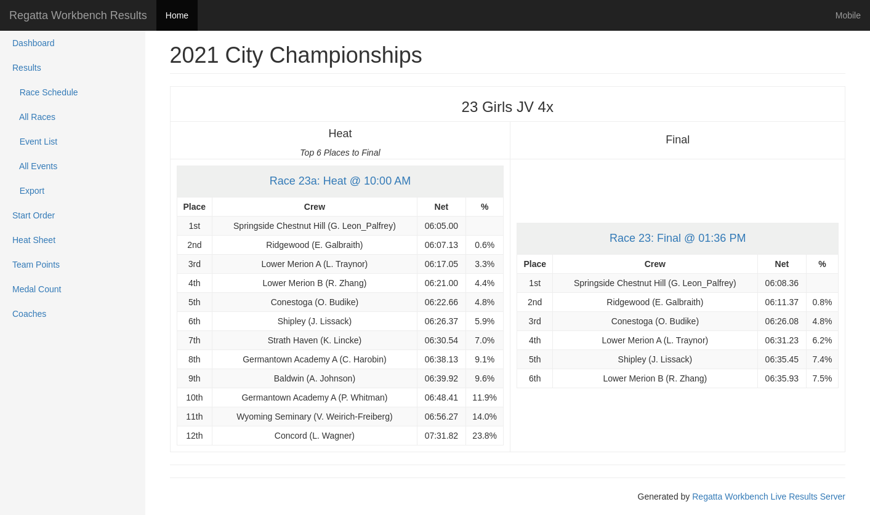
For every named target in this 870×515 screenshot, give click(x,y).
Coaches (29, 314)
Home (177, 15)
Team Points (36, 264)
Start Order (33, 215)
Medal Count (36, 289)
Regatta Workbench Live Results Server (768, 496)
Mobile (848, 15)
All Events (34, 166)
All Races (33, 117)
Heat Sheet (33, 240)
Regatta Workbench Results (78, 15)
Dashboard (33, 43)
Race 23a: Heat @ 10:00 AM (340, 181)
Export (28, 191)
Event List (34, 141)
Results (26, 68)
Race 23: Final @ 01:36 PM (678, 238)
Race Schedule (45, 92)
